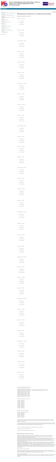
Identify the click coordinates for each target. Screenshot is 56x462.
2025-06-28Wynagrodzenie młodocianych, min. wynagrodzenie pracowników (8, 17)
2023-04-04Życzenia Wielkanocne (5, 32)
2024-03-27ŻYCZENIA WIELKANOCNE (5, 27)
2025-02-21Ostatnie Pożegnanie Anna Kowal (6, 21)
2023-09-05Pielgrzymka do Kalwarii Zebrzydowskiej (7, 29)
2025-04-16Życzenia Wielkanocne (5, 19)
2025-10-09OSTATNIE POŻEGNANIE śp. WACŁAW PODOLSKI (8, 12)
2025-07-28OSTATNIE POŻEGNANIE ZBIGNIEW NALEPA (8, 14)
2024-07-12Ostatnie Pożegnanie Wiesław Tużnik (6, 25)
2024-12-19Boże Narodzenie (4, 23)
